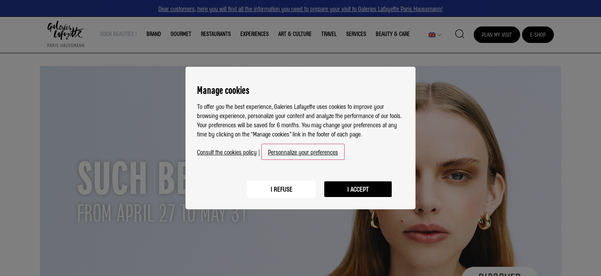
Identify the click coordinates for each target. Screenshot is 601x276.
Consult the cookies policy (227, 152)
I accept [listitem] (358, 189)
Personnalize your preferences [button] (303, 152)
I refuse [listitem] (281, 189)
